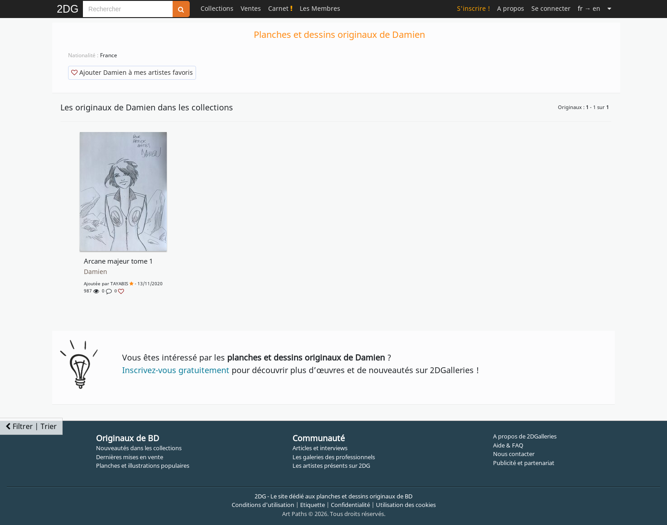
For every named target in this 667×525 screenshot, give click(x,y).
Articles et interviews (319, 448)
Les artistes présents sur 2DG (331, 465)
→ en (589, 8)
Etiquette (312, 505)
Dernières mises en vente (129, 457)
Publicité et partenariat (523, 463)
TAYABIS (119, 283)
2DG (67, 9)
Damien (95, 272)
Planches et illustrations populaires (142, 465)
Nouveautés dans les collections (139, 448)
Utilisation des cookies (406, 505)
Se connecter (551, 8)
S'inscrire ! (473, 8)
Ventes (251, 8)
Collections (217, 8)
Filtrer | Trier (31, 426)
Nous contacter (514, 454)
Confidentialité (350, 505)
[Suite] (609, 8)
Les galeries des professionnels (333, 457)
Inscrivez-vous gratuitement (175, 370)
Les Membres (320, 8)
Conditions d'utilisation (263, 505)
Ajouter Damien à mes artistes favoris (132, 72)
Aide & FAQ (508, 445)
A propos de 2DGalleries (525, 436)
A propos (510, 8)
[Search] (128, 9)
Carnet (280, 8)
